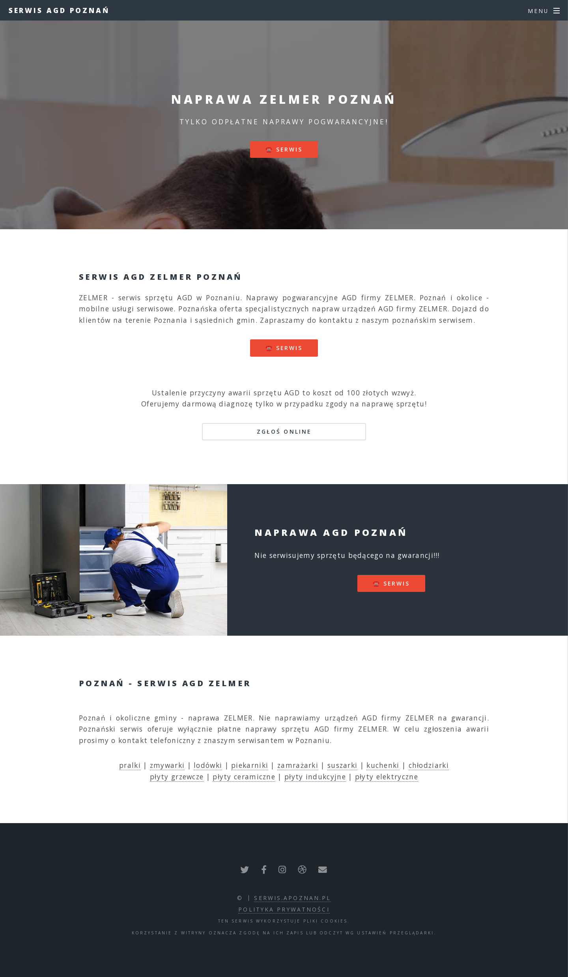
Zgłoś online (284, 431)
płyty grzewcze (177, 776)
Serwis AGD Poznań (59, 10)
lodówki (208, 765)
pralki (130, 765)
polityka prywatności (283, 909)
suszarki (342, 765)
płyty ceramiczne (244, 776)
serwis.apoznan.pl (292, 898)
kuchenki (382, 765)
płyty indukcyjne (315, 776)
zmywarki (167, 765)
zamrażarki (297, 765)
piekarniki (249, 765)
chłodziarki (429, 765)
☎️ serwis (284, 149)
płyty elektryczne (386, 776)
